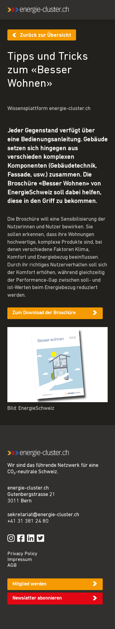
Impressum (19, 559)
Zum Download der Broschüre (43, 313)
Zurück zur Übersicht (45, 35)
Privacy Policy (22, 553)
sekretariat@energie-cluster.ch (43, 514)
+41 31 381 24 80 (28, 521)
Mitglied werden (29, 584)
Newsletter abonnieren (37, 598)
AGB (12, 565)
